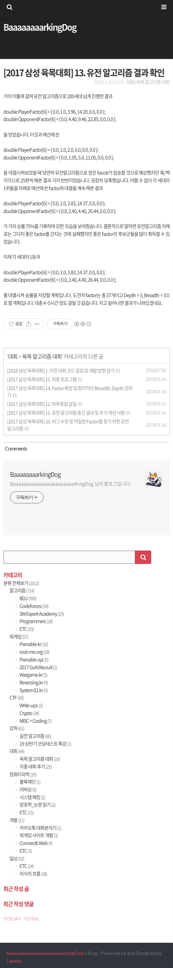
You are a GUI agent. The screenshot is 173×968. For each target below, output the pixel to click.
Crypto (29, 712)
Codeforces (33, 605)
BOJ (27, 598)
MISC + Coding (35, 720)
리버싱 (27, 789)
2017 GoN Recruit (38, 667)
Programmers (36, 621)
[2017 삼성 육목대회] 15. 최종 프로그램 (41, 379)
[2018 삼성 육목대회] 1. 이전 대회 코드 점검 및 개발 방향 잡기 (60, 370)
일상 (16, 858)
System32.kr (33, 690)
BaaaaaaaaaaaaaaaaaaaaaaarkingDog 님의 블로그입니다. (70, 483)
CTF (16, 697)
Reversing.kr (33, 682)
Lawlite (14, 961)
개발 (16, 820)
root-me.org (34, 651)
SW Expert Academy (41, 613)
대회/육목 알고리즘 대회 (148, 82)
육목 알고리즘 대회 (42, 356)
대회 (12, 356)
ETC (26, 628)
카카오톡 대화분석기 (40, 827)
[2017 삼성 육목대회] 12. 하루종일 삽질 (41, 403)
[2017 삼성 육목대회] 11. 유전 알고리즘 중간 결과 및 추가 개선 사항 (66, 412)
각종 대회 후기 (35, 766)
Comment (15, 448)
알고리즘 (21, 590)
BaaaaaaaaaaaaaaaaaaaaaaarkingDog (45, 953)
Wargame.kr (33, 674)
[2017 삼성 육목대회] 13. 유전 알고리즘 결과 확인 (83, 72)
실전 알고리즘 (35, 735)
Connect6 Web (35, 842)
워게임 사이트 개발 (38, 835)
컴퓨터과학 (22, 774)
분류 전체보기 (21, 583)
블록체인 (29, 781)
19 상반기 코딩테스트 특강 (45, 743)
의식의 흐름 (33, 873)
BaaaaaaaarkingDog (39, 27)
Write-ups (31, 705)
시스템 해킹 (32, 797)
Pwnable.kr (33, 643)
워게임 (18, 636)
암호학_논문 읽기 (37, 804)
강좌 (16, 728)
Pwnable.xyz (33, 659)
